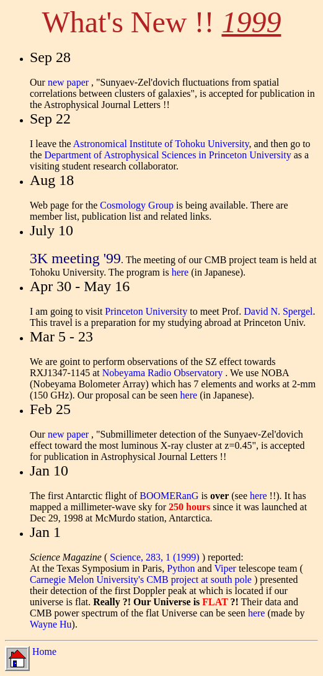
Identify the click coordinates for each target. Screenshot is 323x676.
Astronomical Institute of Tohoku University (161, 143)
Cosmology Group (137, 205)
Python (182, 568)
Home (44, 651)
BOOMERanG (168, 495)
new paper (69, 82)
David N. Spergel (278, 311)
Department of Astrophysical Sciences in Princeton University (168, 155)
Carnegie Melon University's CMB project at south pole (142, 579)
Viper (226, 568)
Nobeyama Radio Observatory (164, 372)
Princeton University (146, 311)
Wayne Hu (51, 624)
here (180, 272)
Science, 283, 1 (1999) (155, 557)
